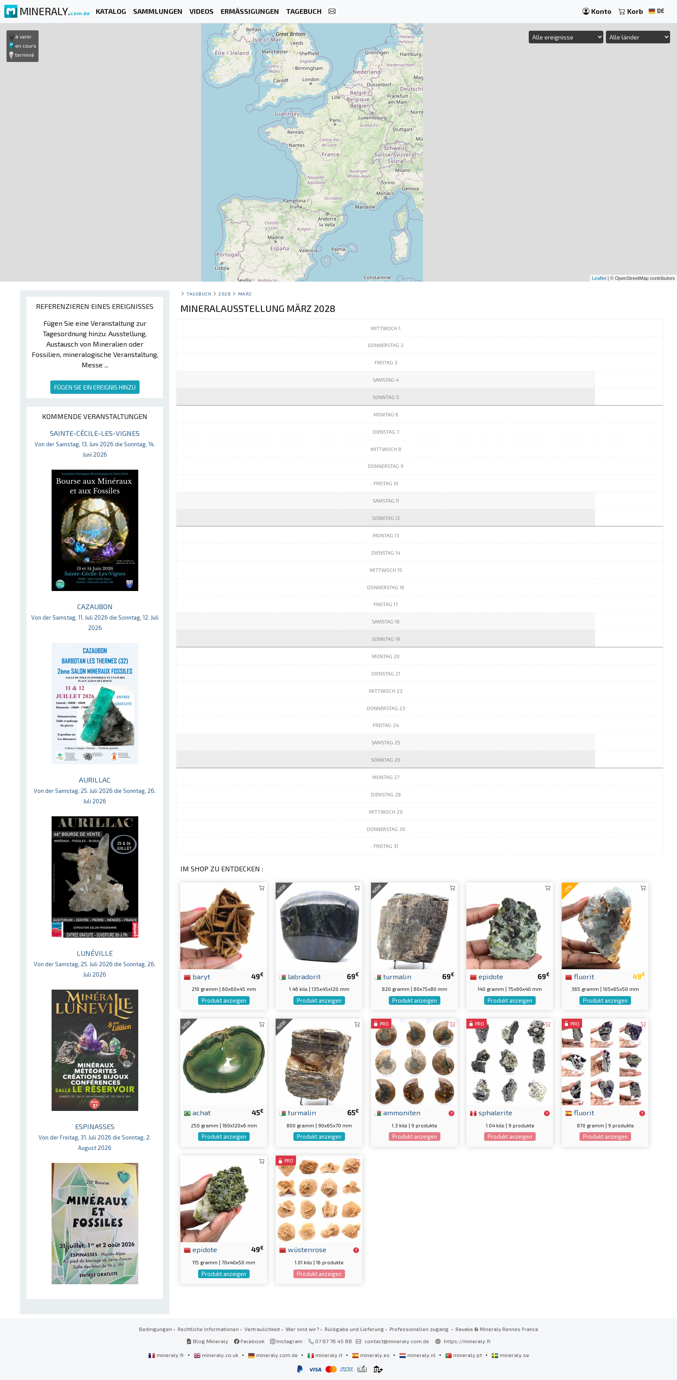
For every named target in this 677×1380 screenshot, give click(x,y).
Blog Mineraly (207, 1341)
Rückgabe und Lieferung (354, 1329)
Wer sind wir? (302, 1329)
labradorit (300, 976)
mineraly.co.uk (217, 1355)
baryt (197, 976)
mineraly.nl (418, 1355)
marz (245, 293)
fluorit (579, 976)
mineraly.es (371, 1355)
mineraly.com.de (273, 1355)
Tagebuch (198, 293)
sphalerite (491, 1112)
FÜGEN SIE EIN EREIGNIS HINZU (95, 387)
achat (197, 1112)
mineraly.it (325, 1355)
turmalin (392, 976)
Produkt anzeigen (224, 1000)
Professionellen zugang (420, 1329)
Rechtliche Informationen (208, 1329)
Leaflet (599, 278)
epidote (486, 976)
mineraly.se (510, 1355)
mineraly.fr (167, 1355)
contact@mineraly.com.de (397, 1341)
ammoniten (397, 1112)
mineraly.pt (464, 1355)
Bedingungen (155, 1329)
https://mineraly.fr (467, 1341)
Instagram (286, 1341)
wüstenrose (302, 1249)
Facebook (249, 1341)
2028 (224, 293)
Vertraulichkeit (262, 1329)
